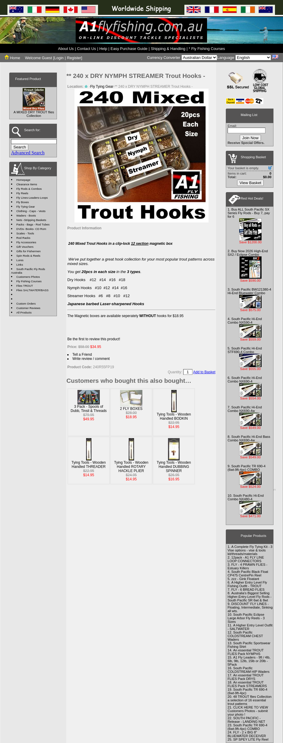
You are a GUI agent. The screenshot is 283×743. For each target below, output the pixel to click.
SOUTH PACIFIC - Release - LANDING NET (246, 719)
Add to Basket (204, 372)
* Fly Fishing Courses (207, 48)
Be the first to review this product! (93, 339)
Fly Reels (22, 193)
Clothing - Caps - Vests (31, 211)
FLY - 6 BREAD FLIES (248, 589)
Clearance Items (26, 184)
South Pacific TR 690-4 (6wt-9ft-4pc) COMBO (246, 467)
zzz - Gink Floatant (245, 579)
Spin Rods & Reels (28, 255)
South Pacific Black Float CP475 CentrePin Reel (248, 573)
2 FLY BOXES (131, 409)
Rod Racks (23, 237)
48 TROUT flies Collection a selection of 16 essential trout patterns (250, 700)
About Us (66, 48)
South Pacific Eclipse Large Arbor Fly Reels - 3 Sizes (246, 618)
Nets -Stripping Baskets (31, 220)
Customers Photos (28, 276)
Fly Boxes (22, 202)
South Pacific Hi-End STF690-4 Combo (245, 350)
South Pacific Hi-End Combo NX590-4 (245, 320)
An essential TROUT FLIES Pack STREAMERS (247, 684)
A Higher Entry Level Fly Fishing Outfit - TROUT (247, 584)
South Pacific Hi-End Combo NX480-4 (246, 497)
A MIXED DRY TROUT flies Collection (34, 113)
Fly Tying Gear (25, 206)
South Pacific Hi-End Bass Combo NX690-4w (249, 438)
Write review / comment (91, 359)
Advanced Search (27, 152)
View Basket (250, 183)
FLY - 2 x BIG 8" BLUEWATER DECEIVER (247, 734)
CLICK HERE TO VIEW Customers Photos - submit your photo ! (248, 711)
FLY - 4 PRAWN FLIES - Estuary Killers (247, 566)
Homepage (23, 179)
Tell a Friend (82, 354)
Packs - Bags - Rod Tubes (32, 224)
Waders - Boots (26, 215)
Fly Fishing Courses (29, 281)
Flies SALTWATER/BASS (32, 290)
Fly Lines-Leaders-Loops (32, 197)
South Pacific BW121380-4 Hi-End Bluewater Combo (249, 291)
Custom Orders (26, 303)
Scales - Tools (25, 233)
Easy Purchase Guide (129, 48)
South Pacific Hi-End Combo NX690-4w (245, 409)
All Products (24, 312)
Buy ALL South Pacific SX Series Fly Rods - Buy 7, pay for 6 (249, 213)
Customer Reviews (28, 308)
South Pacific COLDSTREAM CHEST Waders (245, 636)
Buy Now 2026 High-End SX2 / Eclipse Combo (248, 252)
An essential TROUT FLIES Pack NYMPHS (246, 652)
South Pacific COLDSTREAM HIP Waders (249, 669)
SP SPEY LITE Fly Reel (250, 739)
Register (74, 58)
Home (12, 58)
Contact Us (86, 48)
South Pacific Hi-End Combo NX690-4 (245, 379)
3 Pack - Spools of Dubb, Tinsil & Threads (89, 409)
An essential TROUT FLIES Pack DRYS (246, 677)
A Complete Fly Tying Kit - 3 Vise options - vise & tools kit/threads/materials (250, 550)
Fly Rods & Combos (29, 188)
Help (103, 48)
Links (19, 264)
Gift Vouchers (25, 246)
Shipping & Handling (168, 48)
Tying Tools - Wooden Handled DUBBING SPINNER (174, 466)
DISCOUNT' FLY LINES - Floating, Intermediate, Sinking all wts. (250, 607)
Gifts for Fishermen (28, 251)
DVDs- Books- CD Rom (31, 229)
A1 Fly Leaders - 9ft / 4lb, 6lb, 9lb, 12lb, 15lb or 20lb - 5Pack (249, 661)
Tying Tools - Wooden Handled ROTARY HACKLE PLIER (131, 466)
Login (58, 58)
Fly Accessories (26, 242)
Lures (20, 260)
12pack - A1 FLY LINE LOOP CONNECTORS (246, 559)
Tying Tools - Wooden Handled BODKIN (174, 416)
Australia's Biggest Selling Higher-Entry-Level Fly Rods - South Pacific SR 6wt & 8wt (249, 596)
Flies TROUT (24, 285)
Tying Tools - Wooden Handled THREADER (88, 464)
